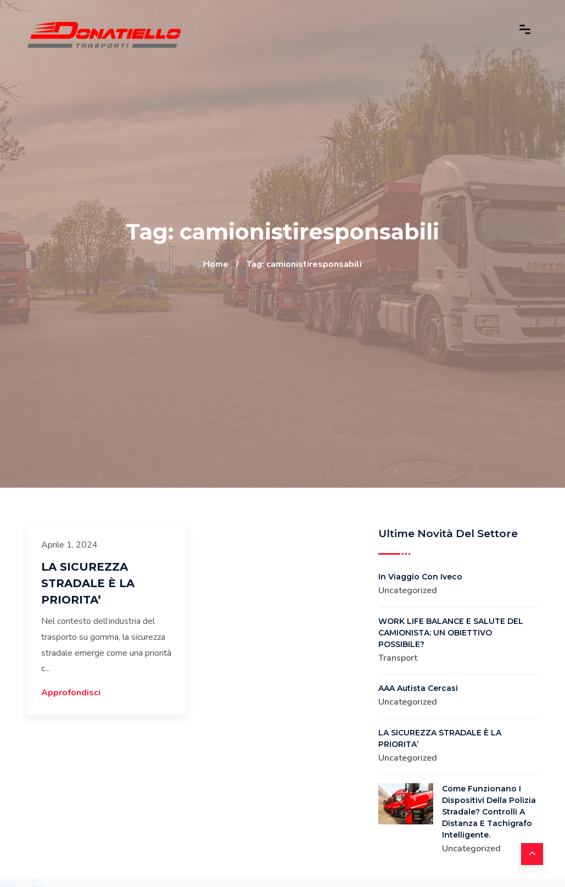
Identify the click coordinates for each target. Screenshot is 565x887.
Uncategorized (407, 590)
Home (215, 264)
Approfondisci (70, 693)
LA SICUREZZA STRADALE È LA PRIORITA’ (88, 583)
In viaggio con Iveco (420, 577)
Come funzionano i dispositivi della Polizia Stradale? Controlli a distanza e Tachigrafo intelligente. (489, 812)
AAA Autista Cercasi (418, 688)
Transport (397, 658)
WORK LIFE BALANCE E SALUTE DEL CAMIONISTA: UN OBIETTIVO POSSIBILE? (450, 632)
